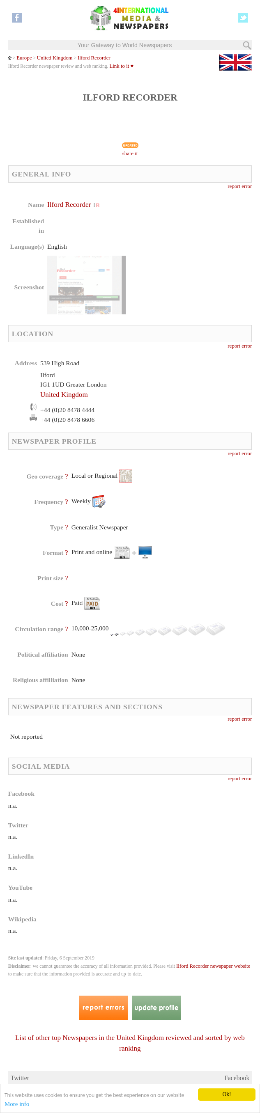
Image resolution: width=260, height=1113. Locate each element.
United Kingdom (55, 58)
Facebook (236, 1077)
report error (240, 186)
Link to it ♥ (121, 66)
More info (17, 1104)
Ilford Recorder (94, 58)
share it (130, 153)
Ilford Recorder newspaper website (213, 966)
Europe (24, 58)
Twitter (20, 1077)
